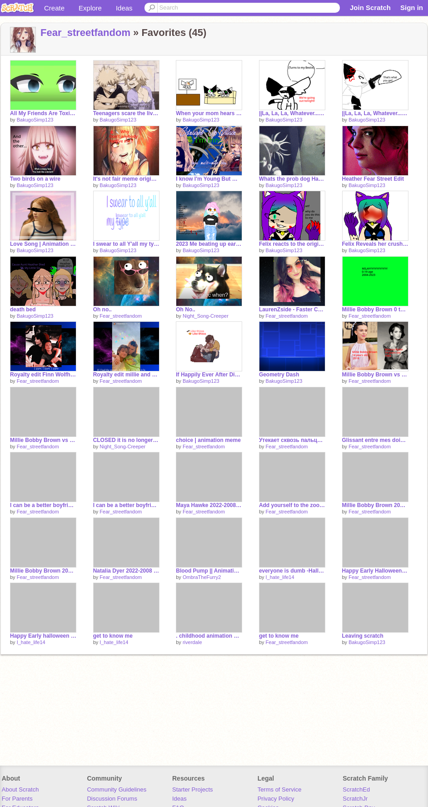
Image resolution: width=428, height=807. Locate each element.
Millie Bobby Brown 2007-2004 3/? (375, 505)
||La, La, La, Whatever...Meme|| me (375, 113)
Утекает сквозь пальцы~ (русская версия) (292, 440)
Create (54, 8)
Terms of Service (280, 789)
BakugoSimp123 (35, 119)
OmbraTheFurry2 (202, 577)
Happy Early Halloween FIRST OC (375, 571)
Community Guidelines (116, 789)
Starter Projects (192, 789)
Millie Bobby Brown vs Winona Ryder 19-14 (375, 374)
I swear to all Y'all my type (126, 244)
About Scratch (20, 789)
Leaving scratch (362, 636)
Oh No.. (185, 309)
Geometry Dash (279, 374)
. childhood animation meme (209, 636)
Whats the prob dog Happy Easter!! (292, 179)
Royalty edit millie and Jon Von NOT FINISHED (126, 374)
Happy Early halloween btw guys (43, 636)
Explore (90, 8)
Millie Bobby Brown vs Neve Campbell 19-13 (43, 440)
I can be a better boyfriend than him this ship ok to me (126, 505)
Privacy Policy (276, 798)
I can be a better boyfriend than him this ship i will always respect (43, 505)
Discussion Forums (112, 798)
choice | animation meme (208, 440)
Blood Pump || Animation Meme (209, 571)
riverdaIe (192, 642)
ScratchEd (356, 789)
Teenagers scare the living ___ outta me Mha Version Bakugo (126, 113)
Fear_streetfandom (85, 32)
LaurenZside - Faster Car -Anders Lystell (292, 309)
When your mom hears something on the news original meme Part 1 (209, 113)
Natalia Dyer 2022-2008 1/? (126, 571)
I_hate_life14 (280, 577)
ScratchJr (355, 798)
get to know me (113, 636)
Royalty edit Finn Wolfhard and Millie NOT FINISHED (43, 374)
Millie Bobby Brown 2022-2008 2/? (43, 571)
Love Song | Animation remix (43, 244)
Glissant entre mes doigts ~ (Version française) (375, 440)
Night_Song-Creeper (206, 316)
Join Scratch (370, 7)
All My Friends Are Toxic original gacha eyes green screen (43, 113)
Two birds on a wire (35, 179)
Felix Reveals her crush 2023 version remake (375, 244)
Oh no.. (102, 309)
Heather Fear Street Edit (373, 179)
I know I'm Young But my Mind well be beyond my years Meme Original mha (209, 179)
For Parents (17, 798)
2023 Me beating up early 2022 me (209, 244)
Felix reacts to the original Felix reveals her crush (292, 244)
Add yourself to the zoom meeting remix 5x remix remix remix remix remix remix (292, 505)
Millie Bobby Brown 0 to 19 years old (375, 309)
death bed (23, 309)
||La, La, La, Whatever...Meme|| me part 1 (292, 113)
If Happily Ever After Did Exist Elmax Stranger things (209, 374)
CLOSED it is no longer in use (126, 440)
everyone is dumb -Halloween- (292, 571)
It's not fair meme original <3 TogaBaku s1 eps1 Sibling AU (126, 179)
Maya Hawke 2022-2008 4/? (209, 505)
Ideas (124, 8)
